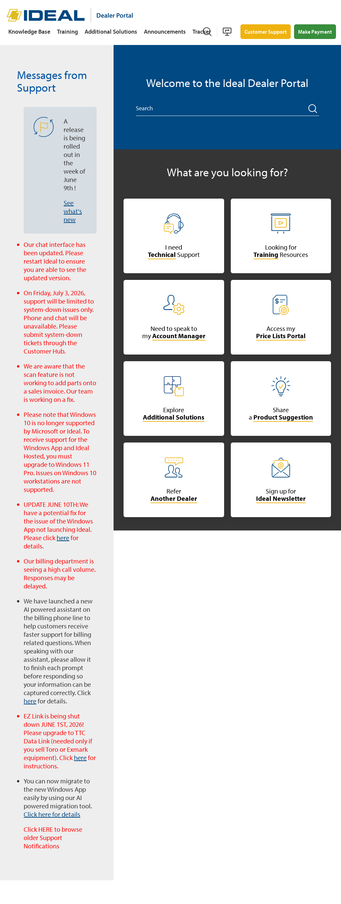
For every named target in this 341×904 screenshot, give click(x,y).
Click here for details (52, 814)
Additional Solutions (111, 31)
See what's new (73, 211)
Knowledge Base (29, 31)
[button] (313, 108)
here (63, 537)
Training (67, 31)
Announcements (165, 31)
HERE (45, 829)
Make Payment (315, 31)
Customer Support (265, 31)
